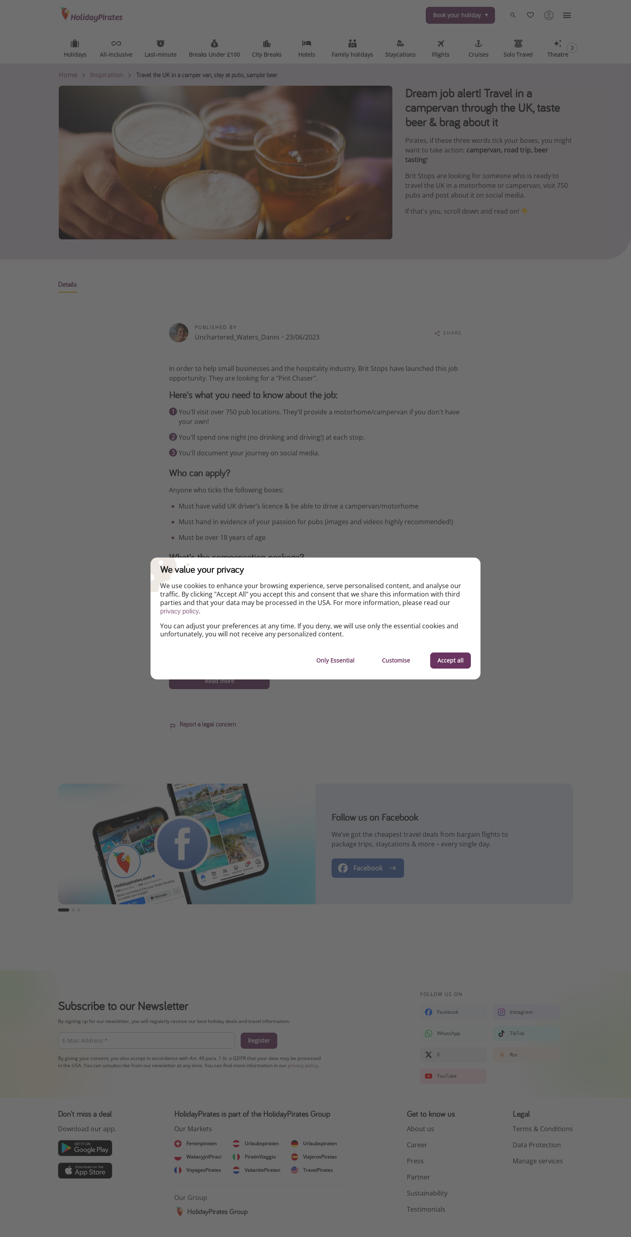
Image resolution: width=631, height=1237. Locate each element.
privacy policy (179, 611)
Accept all (450, 660)
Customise (396, 660)
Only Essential (335, 660)
